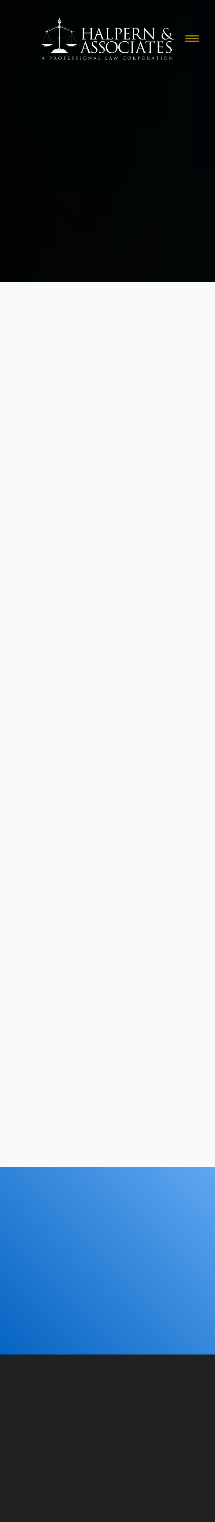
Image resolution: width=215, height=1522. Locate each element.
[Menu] (192, 39)
